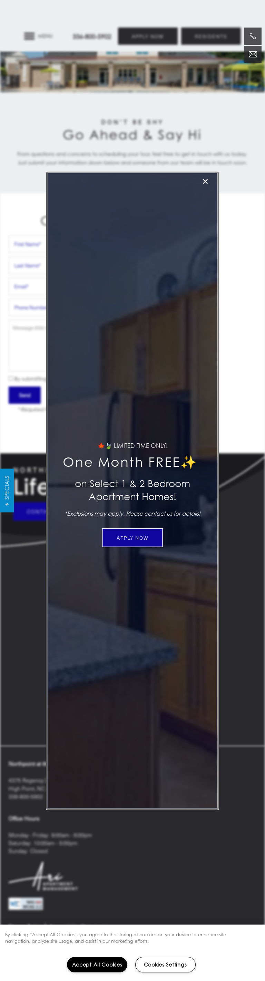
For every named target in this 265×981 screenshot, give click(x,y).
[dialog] (132, 491)
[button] (132, 537)
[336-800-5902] (253, 36)
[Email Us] (253, 54)
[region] (132, 953)
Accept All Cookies (97, 965)
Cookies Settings (165, 965)
